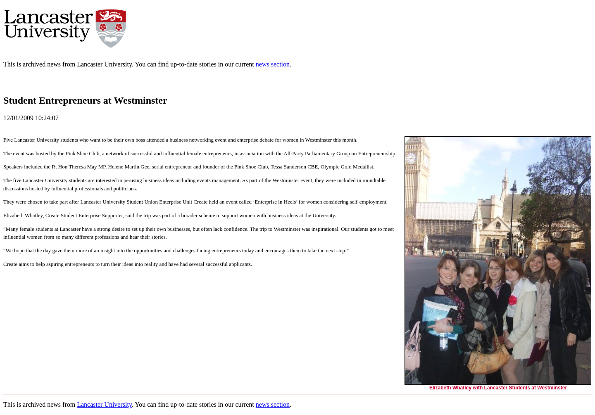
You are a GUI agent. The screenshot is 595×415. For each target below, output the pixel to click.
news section (273, 64)
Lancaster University (104, 404)
